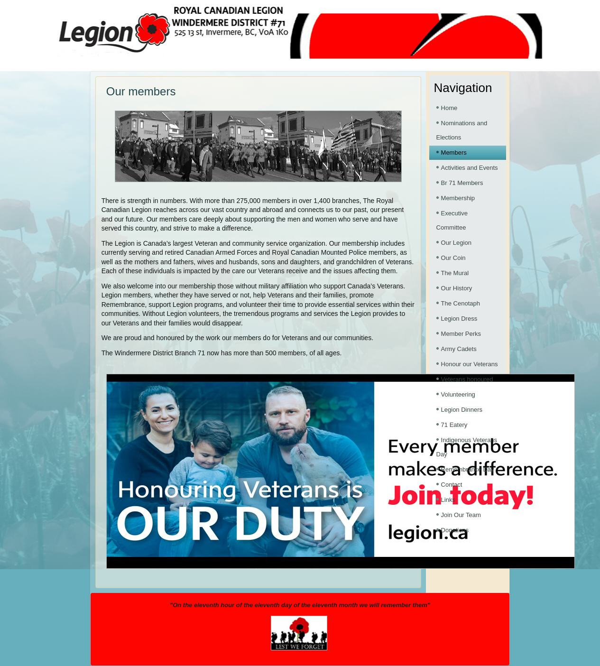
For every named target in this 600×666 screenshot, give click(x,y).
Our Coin (453, 257)
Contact (451, 484)
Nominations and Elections (462, 130)
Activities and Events (469, 167)
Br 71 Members (462, 182)
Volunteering (458, 394)
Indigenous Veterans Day (467, 447)
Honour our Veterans (469, 364)
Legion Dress (459, 318)
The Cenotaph (460, 303)
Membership (458, 198)
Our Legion (456, 242)
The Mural (455, 273)
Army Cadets (459, 348)
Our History (456, 288)
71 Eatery (454, 424)
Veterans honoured (467, 379)
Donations (455, 530)
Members (454, 152)
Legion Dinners (461, 409)
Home (449, 107)
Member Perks (461, 333)
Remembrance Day (467, 469)
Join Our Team (461, 514)
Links (448, 499)
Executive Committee (452, 220)
